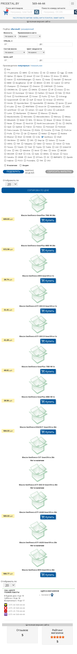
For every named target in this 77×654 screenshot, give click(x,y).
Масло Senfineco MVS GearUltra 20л (38, 570)
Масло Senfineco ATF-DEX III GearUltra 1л (38, 306)
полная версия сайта (38, 21)
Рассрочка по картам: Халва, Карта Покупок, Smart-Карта (38, 18)
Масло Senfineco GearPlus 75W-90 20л (38, 215)
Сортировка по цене (38, 190)
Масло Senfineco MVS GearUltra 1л (38, 276)
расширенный (27, 29)
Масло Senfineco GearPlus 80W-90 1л (38, 397)
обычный (15, 29)
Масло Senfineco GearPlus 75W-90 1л (38, 366)
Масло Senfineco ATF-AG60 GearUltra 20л (38, 512)
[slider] (57, 637)
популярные (23, 65)
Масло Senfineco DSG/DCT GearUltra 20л (38, 427)
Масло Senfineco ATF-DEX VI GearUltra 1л (38, 336)
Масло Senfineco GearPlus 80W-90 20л (38, 245)
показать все (36, 65)
